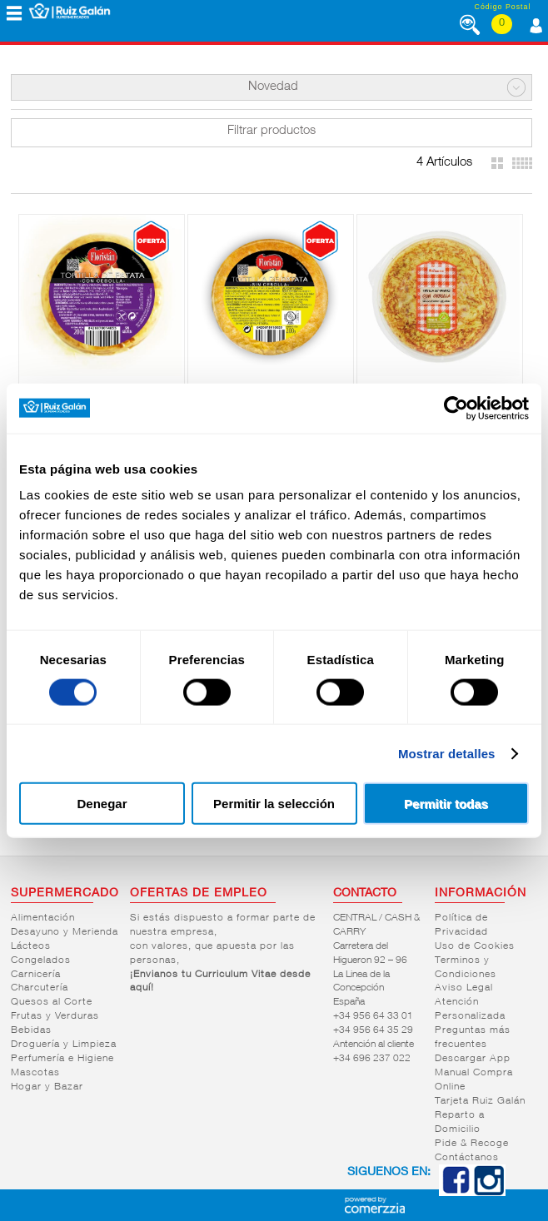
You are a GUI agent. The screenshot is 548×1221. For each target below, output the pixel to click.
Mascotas (35, 1073)
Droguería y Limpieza (64, 1045)
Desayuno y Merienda (64, 932)
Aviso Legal (464, 988)
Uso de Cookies (475, 946)
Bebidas (31, 1030)
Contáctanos (467, 1158)
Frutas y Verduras (55, 1016)
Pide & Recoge (472, 1144)
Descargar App (473, 1059)
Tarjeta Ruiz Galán (480, 1101)
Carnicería (36, 975)
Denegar (102, 804)
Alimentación (43, 918)
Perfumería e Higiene (62, 1059)
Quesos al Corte (51, 1002)
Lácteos (31, 946)
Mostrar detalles (447, 753)
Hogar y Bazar (47, 1087)
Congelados (41, 960)
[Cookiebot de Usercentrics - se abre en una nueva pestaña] (456, 407)
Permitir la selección (274, 804)
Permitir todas (446, 804)
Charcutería (39, 988)
